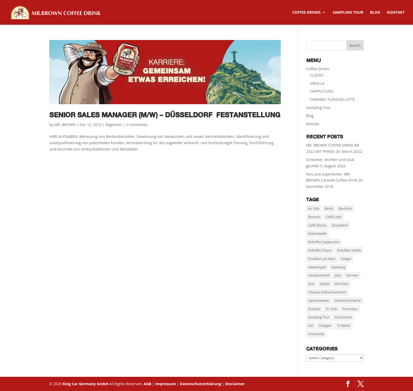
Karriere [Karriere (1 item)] (352, 275)
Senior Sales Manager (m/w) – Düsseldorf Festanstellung (164, 115)
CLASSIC (317, 75)
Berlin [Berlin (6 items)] (329, 208)
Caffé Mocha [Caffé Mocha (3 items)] (317, 225)
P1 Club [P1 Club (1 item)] (331, 309)
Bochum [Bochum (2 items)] (314, 217)
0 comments (137, 124)
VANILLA (317, 83)
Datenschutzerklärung (200, 383)
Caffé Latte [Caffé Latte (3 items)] (333, 217)
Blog (375, 13)
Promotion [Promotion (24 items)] (350, 309)
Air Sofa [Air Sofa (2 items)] (313, 208)
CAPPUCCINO (321, 91)
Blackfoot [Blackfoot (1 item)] (345, 208)
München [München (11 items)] (341, 284)
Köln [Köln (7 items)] (311, 284)
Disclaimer (235, 383)
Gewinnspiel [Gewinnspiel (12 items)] (317, 267)
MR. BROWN (65, 124)
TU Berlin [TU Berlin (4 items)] (343, 325)
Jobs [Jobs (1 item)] (338, 275)
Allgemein (113, 124)
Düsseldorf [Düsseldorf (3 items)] (340, 225)
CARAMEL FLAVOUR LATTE (332, 99)
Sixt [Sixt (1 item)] (310, 325)
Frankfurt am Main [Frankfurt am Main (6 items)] (322, 259)
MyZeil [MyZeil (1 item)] (324, 284)
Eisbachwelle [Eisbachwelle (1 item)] (317, 233)
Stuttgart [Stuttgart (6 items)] (325, 325)
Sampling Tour (348, 13)
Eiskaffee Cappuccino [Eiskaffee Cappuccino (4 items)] (323, 242)
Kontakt (396, 13)
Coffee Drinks (306, 13)
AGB (147, 383)
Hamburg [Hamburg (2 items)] (338, 267)
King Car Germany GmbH (86, 383)
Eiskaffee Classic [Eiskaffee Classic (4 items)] (320, 250)
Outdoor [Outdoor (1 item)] (314, 309)
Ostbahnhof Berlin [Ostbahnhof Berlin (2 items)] (347, 300)
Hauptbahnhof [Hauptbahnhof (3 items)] (319, 275)
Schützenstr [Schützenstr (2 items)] (343, 317)
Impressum (165, 383)
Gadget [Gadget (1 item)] (346, 259)
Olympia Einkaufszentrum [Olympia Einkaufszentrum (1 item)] (327, 292)
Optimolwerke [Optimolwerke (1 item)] (318, 300)
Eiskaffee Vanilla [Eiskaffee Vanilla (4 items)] (349, 250)
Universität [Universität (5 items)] (316, 334)
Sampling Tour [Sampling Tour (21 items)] (319, 317)
